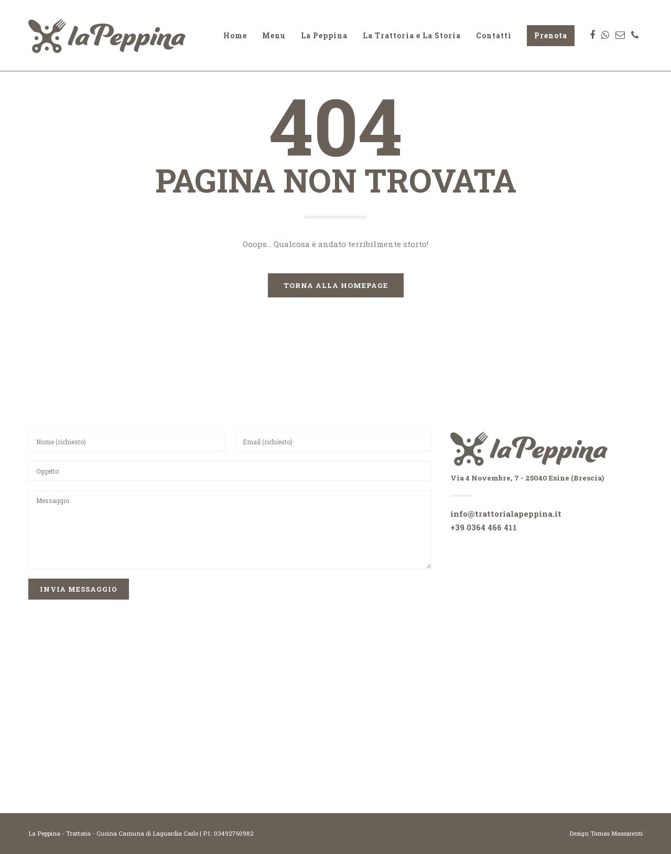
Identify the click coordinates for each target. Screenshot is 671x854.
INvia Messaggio (78, 589)
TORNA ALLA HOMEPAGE (336, 285)
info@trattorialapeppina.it (505, 513)
